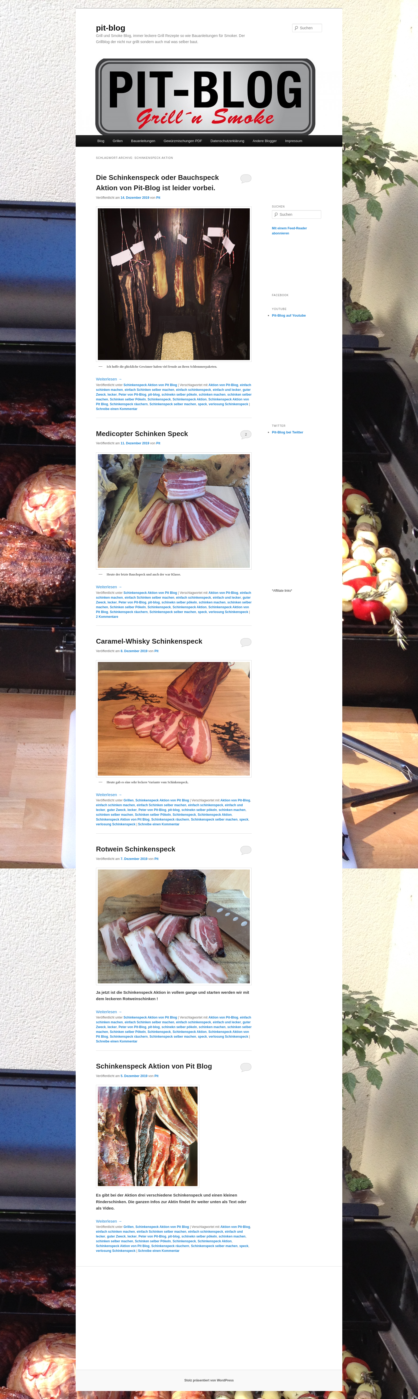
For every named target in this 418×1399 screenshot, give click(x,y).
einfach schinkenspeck (193, 390)
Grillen (118, 141)
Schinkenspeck (159, 399)
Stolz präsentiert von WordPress (209, 1380)
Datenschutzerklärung (227, 141)
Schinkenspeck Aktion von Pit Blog (150, 385)
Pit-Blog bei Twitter (287, 432)
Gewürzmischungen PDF (183, 141)
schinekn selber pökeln (179, 394)
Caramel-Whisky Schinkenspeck (149, 641)
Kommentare (107, 617)
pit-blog (110, 27)
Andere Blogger (265, 141)
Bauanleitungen (143, 141)
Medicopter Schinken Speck (142, 434)
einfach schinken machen (115, 805)
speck (202, 404)
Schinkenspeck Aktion (189, 399)
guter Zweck (116, 810)
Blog (100, 141)
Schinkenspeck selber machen (173, 404)
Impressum (293, 141)
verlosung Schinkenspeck (228, 404)
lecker (112, 394)
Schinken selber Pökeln (128, 399)
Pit (158, 198)
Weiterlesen (109, 379)
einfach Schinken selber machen (149, 390)
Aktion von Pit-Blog (223, 385)
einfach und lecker (227, 390)
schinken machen (212, 394)
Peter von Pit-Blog (132, 394)
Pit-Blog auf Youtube (289, 315)
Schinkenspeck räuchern (129, 404)
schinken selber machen (114, 815)
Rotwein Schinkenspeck (135, 849)
